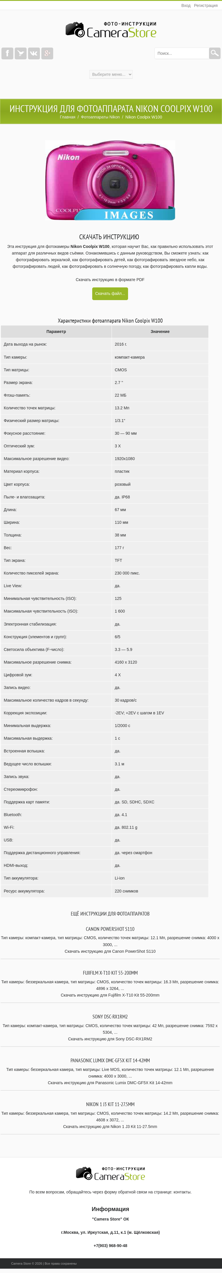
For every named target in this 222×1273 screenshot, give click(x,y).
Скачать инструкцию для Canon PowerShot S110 (110, 951)
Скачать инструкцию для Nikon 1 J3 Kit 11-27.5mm (110, 1126)
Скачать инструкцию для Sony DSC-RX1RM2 (110, 1039)
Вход (185, 5)
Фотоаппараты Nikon (100, 117)
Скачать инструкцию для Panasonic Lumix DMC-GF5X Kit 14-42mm (110, 1082)
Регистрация (206, 5)
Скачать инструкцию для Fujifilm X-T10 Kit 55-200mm (110, 995)
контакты (181, 1192)
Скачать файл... (110, 293)
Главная (67, 117)
